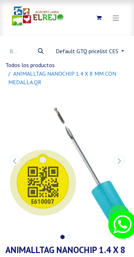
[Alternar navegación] (116, 17)
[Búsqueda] (40, 51)
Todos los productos (30, 65)
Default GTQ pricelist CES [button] (88, 51)
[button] (14, 160)
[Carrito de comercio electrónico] (99, 18)
